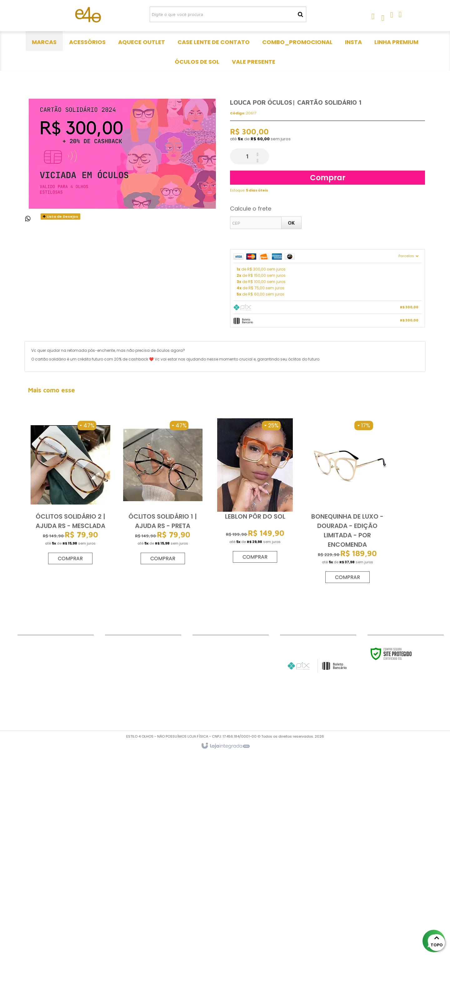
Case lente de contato (131, 887)
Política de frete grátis (44, 911)
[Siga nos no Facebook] (200, 873)
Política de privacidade (44, 934)
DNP (22, 887)
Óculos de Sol (121, 919)
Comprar (327, 404)
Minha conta (32, 880)
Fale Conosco (33, 872)
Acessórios (117, 872)
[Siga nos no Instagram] (220, 873)
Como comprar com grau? (49, 919)
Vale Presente (121, 927)
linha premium (121, 911)
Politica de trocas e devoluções (54, 903)
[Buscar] (300, 14)
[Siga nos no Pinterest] (241, 873)
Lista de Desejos (60, 443)
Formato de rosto (38, 895)
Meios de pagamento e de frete (53, 927)
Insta (111, 903)
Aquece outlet (121, 880)
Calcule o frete (250, 435)
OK (291, 449)
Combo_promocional (130, 895)
